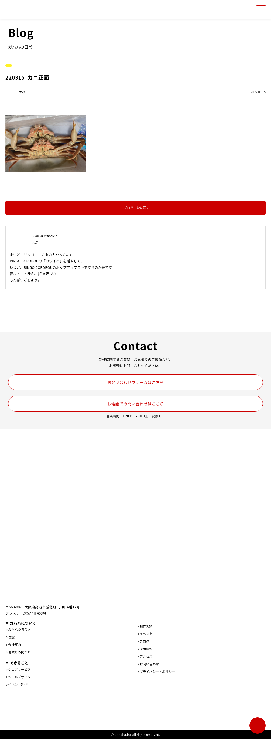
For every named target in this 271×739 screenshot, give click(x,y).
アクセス (146, 656)
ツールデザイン (19, 677)
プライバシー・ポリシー (157, 671)
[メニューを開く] (261, 9)
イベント (146, 633)
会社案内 (14, 644)
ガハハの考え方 (19, 629)
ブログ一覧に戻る (137, 207)
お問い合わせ (149, 664)
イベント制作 (18, 684)
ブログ (144, 641)
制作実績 (146, 626)
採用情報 (146, 648)
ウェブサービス (19, 669)
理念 (11, 637)
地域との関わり (19, 652)
